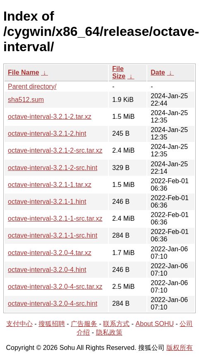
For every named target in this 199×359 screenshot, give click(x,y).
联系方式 (116, 323)
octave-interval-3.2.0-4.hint (47, 269)
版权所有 (179, 347)
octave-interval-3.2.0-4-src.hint (52, 303)
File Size (118, 72)
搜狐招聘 (51, 323)
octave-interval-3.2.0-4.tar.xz (49, 252)
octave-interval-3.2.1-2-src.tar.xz (55, 150)
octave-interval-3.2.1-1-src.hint (52, 235)
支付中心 (19, 323)
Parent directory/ (32, 86)
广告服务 (84, 323)
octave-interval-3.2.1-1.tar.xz (49, 184)
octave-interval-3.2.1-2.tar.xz (49, 116)
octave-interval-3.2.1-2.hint (47, 133)
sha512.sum (26, 99)
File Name (23, 72)
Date (158, 72)
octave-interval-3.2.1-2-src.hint (52, 167)
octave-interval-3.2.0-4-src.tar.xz (55, 286)
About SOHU (155, 323)
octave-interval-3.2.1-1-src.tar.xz (55, 218)
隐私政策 (109, 332)
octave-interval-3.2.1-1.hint (47, 201)
